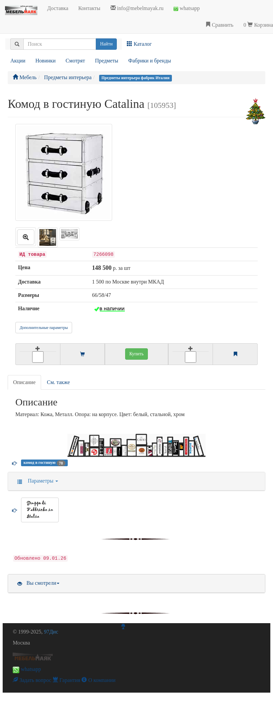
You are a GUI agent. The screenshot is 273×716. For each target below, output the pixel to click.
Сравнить (219, 25)
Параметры (35, 481)
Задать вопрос (32, 680)
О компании (98, 680)
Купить (136, 353)
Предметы (106, 60)
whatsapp (187, 8)
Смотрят (75, 60)
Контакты (89, 8)
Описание (24, 382)
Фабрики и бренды (149, 60)
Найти (106, 43)
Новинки (45, 60)
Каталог (139, 44)
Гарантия (66, 680)
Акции (17, 60)
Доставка (57, 8)
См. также (58, 382)
